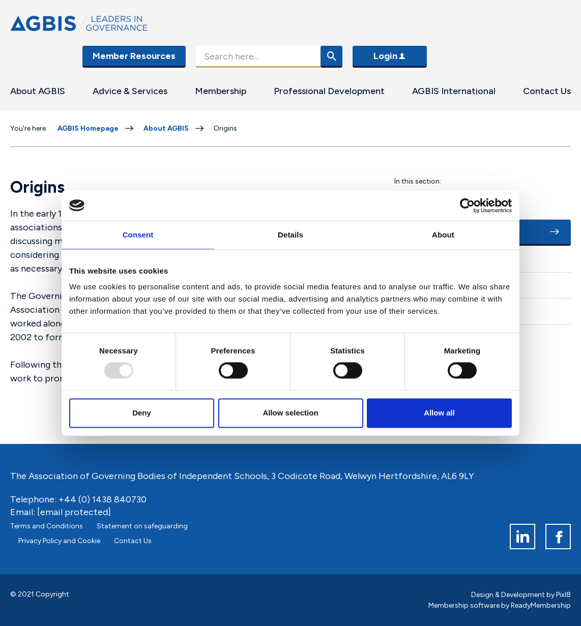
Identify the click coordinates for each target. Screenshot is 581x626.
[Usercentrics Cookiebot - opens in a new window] (467, 205)
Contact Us (547, 91)
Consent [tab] (138, 234)
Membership (220, 91)
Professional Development (329, 91)
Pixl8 (563, 594)
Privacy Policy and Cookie (59, 540)
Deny (141, 412)
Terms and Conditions (46, 526)
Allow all (439, 412)
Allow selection (290, 412)
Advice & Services (130, 91)
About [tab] (443, 234)
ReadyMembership (541, 605)
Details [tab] (290, 234)
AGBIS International (454, 91)
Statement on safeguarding (142, 526)
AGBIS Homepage (88, 128)
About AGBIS (37, 91)
